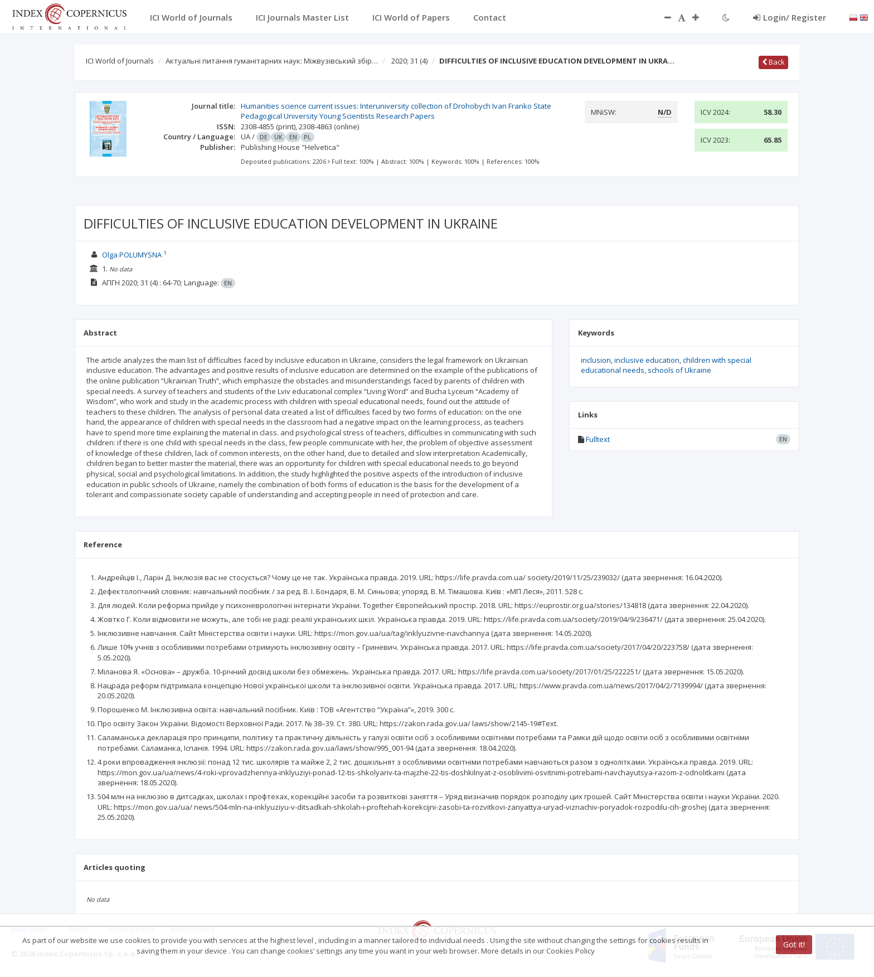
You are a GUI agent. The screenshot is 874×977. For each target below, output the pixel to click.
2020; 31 (409, 61)
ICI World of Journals (120, 61)
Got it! (794, 944)
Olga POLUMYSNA (132, 255)
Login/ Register (789, 17)
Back (773, 62)
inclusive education (646, 360)
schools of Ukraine (679, 370)
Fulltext (598, 439)
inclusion (596, 360)
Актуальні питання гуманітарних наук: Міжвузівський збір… (272, 61)
